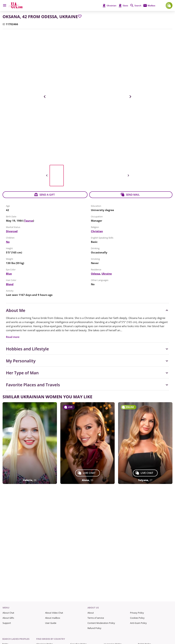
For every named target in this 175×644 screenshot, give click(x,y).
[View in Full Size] (87, 96)
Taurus (28, 220)
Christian (97, 231)
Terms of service (96, 617)
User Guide (50, 623)
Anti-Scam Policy (138, 623)
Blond (10, 284)
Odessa (95, 273)
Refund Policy (94, 628)
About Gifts (8, 617)
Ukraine (107, 273)
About (91, 612)
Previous (45, 97)
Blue (9, 273)
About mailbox (52, 617)
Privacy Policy (137, 612)
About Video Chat (54, 612)
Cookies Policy (137, 617)
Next (130, 97)
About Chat (8, 612)
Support (7, 623)
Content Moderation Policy (101, 623)
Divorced (12, 231)
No (8, 242)
